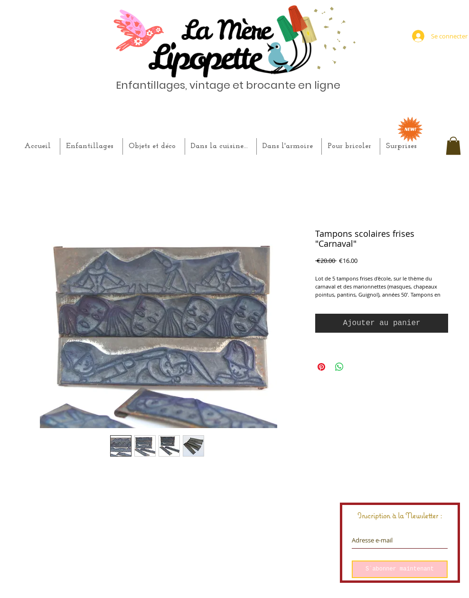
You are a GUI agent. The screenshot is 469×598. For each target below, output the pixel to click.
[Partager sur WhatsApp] (339, 367)
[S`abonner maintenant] (400, 569)
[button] (453, 146)
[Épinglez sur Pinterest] (321, 367)
